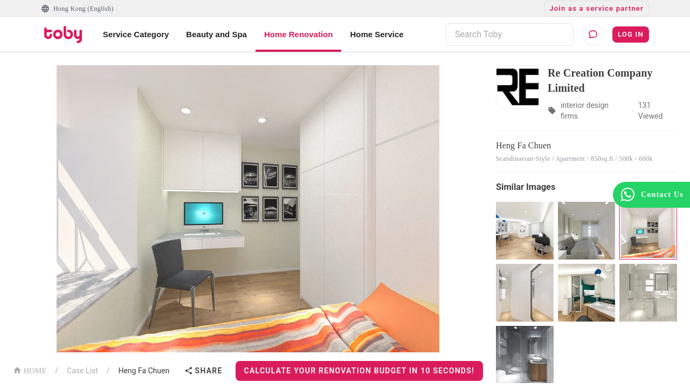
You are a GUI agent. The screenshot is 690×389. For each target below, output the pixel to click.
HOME (29, 370)
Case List (82, 370)
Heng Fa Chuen (143, 370)
